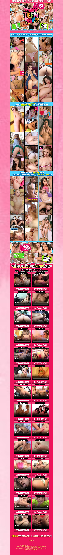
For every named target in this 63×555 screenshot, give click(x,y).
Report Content (29, 546)
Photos (29, 31)
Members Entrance (20, 546)
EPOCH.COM (26, 550)
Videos (25, 31)
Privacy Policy (34, 546)
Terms (25, 546)
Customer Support (41, 546)
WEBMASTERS (31, 540)
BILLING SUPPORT (31, 543)
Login (34, 31)
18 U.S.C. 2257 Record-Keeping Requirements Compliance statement (31, 545)
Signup (37, 31)
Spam (45, 546)
